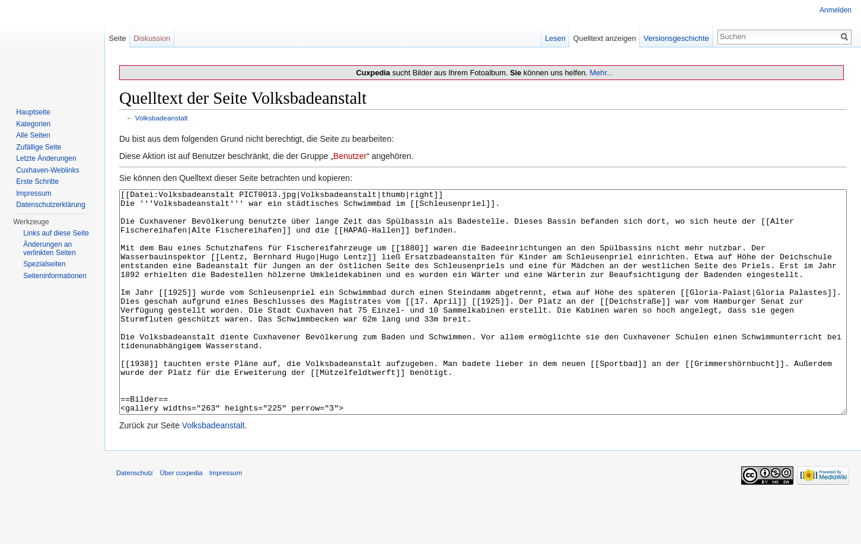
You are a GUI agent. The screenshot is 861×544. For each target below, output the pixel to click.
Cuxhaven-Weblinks (47, 170)
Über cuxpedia (181, 517)
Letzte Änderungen (46, 158)
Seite (117, 38)
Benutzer (349, 156)
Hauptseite (33, 112)
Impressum (33, 193)
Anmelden (835, 10)
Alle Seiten (33, 135)
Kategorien (33, 124)
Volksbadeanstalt (161, 118)
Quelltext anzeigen (604, 38)
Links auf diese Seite (56, 233)
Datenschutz (134, 517)
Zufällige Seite (38, 147)
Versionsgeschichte (676, 38)
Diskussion (151, 38)
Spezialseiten (44, 264)
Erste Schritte (37, 181)
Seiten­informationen (55, 276)
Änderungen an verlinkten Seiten (49, 248)
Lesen (555, 38)
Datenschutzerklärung (50, 205)
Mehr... (601, 72)
